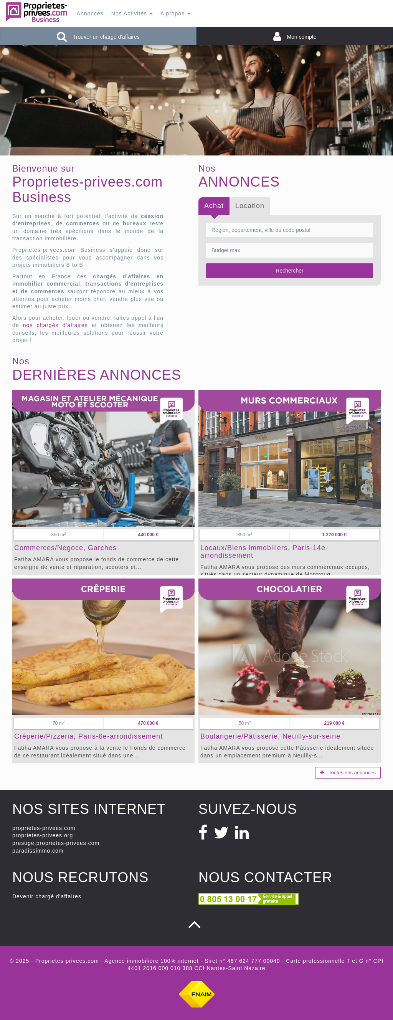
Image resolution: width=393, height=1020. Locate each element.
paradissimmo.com (37, 851)
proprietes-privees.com (43, 828)
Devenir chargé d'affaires (46, 896)
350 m (58, 535)
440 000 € (148, 534)
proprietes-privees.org (42, 835)
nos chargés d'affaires (55, 325)
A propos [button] (175, 13)
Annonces (90, 13)
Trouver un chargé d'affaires (98, 36)
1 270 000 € (334, 534)
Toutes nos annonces (348, 772)
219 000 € (334, 723)
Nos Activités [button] (132, 13)
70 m (59, 723)
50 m (245, 723)
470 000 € (148, 723)
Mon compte (295, 36)
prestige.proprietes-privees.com (55, 843)
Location (249, 206)
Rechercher (289, 271)
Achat (214, 206)
